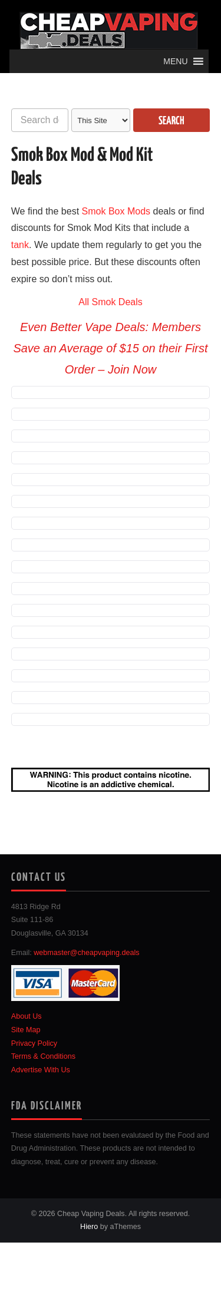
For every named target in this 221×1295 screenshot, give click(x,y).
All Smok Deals (110, 302)
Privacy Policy (34, 1043)
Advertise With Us (40, 1070)
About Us (26, 1016)
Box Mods (129, 211)
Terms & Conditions (43, 1056)
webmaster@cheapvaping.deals (86, 953)
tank (20, 245)
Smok (94, 211)
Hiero (89, 1227)
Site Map (26, 1030)
